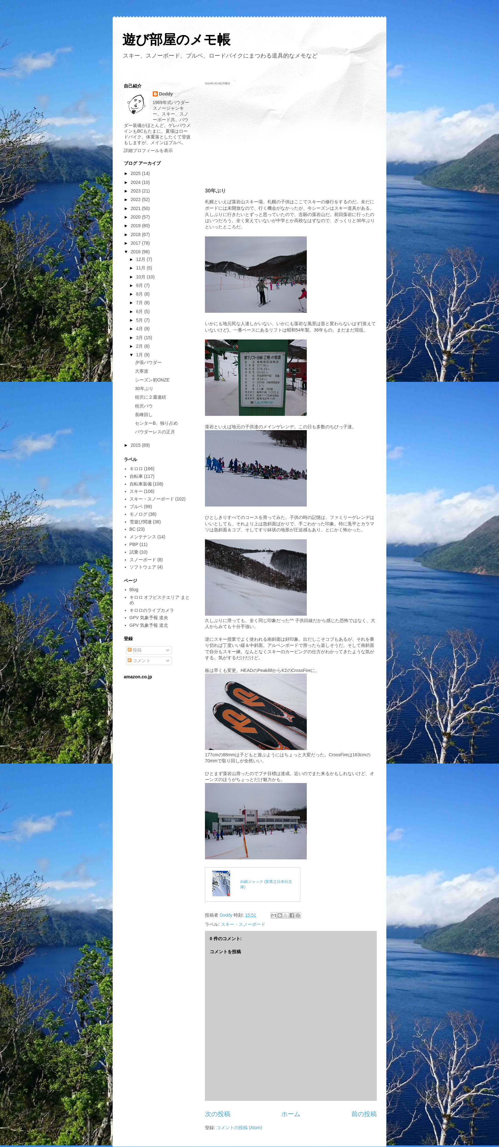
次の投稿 (217, 1113)
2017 (136, 243)
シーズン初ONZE (152, 379)
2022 (136, 199)
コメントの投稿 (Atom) (239, 1127)
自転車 (136, 476)
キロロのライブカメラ (152, 610)
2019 (136, 225)
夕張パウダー (148, 362)
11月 (141, 267)
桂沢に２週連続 (150, 397)
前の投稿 (364, 1113)
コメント (139, 660)
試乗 (134, 552)
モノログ (138, 514)
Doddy (166, 93)
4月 (140, 328)
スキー (136, 491)
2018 (136, 234)
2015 (136, 445)
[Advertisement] (291, 136)
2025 (136, 173)
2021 (136, 208)
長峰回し (144, 414)
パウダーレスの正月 (155, 431)
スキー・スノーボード (243, 924)
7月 (140, 302)
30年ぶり (144, 388)
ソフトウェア (143, 567)
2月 (140, 346)
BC (133, 529)
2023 (136, 190)
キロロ (136, 468)
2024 (136, 182)
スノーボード (143, 559)
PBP (134, 544)
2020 (136, 217)
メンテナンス (143, 536)
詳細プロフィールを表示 (148, 150)
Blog (134, 589)
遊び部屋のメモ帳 (176, 39)
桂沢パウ (144, 406)
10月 (141, 276)
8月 (140, 294)
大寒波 (141, 371)
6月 (140, 311)
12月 (141, 259)
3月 (140, 337)
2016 (136, 251)
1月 (140, 354)
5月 (140, 320)
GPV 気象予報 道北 (149, 625)
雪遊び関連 (141, 521)
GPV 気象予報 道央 (149, 617)
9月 (140, 285)
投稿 (135, 650)
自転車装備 (141, 483)
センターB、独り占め (156, 423)
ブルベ (136, 506)
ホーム (290, 1113)
